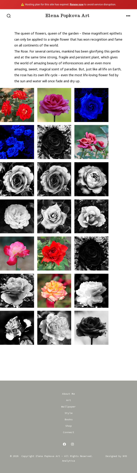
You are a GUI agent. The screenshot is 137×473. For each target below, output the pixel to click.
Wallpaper (68, 406)
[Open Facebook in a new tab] (65, 444)
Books (69, 419)
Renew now (76, 4)
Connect (68, 432)
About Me (68, 393)
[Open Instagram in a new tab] (73, 444)
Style (69, 413)
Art (68, 400)
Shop (68, 425)
